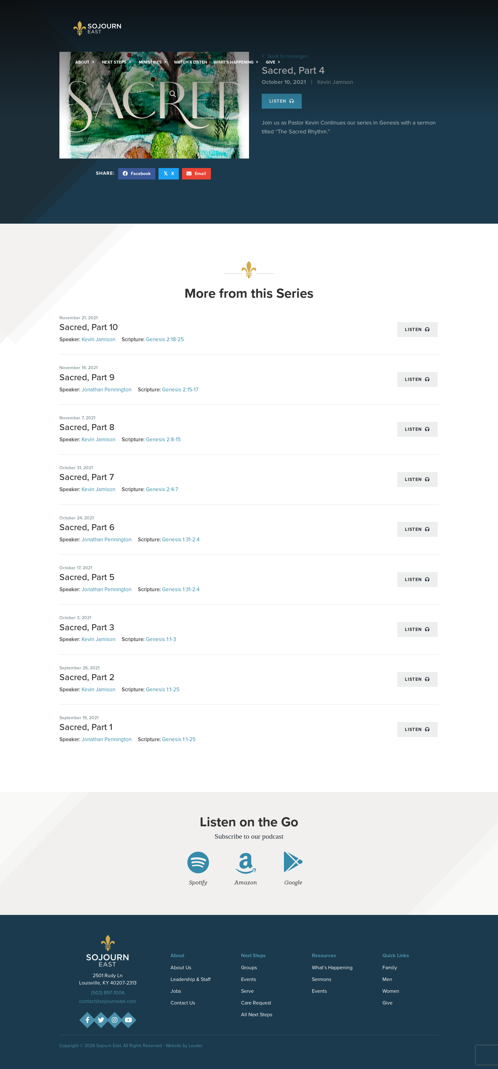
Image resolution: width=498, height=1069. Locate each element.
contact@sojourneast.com (107, 1001)
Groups (249, 967)
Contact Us (183, 1002)
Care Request (256, 1002)
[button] (87, 1020)
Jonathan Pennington (106, 390)
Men (387, 979)
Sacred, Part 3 (86, 627)
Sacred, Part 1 (85, 727)
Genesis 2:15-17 (180, 390)
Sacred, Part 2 (87, 677)
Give (387, 1002)
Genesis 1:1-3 (161, 639)
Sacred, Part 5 (87, 577)
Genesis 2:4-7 (162, 489)
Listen (417, 329)
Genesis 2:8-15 (163, 439)
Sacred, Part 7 (86, 477)
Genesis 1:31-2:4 (180, 540)
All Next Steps (256, 1014)
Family (389, 967)
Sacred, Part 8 (86, 427)
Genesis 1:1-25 (162, 689)
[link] (85, 62)
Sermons (321, 979)
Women (390, 991)
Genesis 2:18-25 (165, 339)
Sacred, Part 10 (88, 327)
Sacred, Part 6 (87, 527)
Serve (247, 991)
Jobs (176, 991)
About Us (181, 967)
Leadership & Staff (191, 979)
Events (248, 979)
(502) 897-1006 (107, 992)
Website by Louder (184, 1045)
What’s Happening (332, 967)
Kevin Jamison (98, 339)
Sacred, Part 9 (87, 377)
